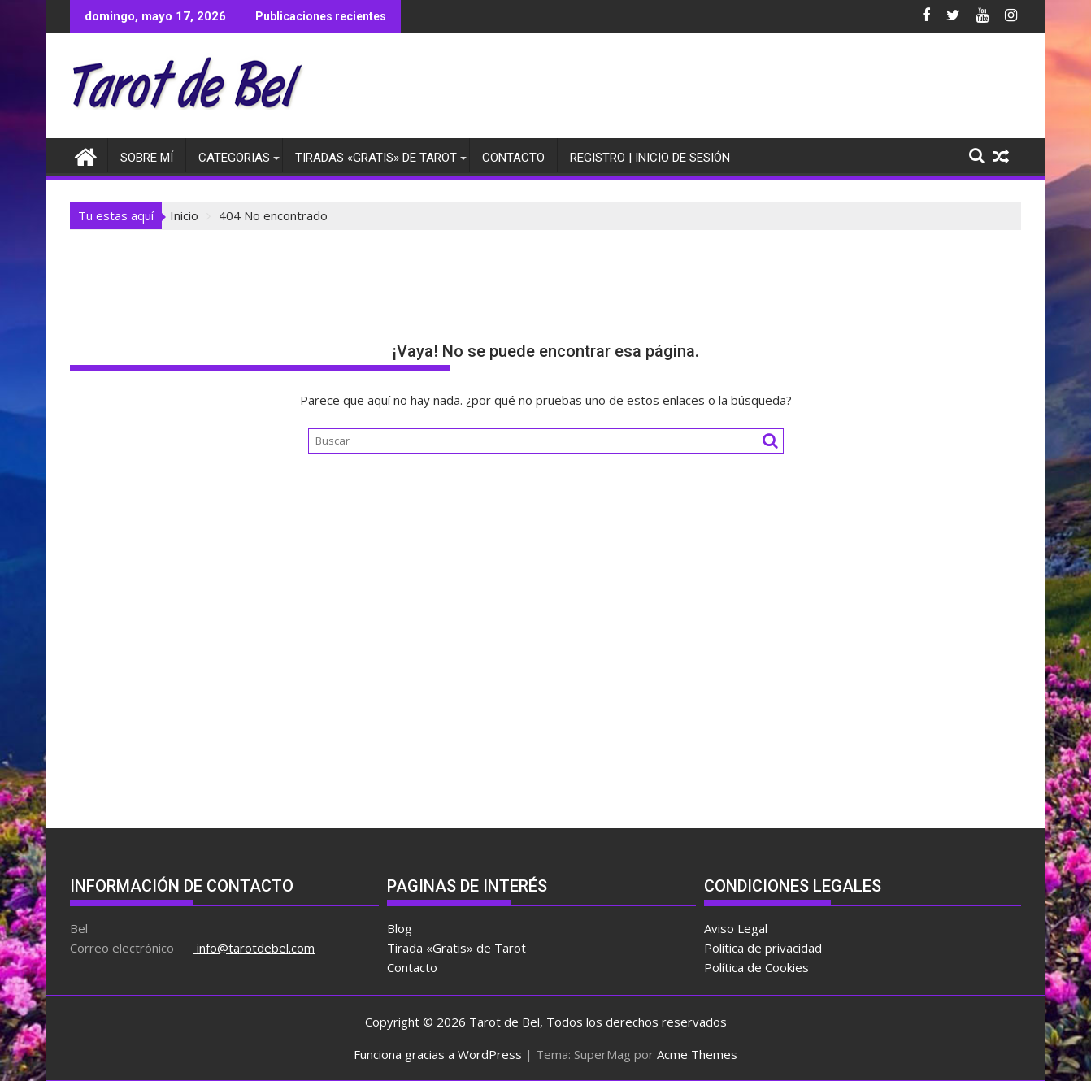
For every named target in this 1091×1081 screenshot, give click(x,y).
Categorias (234, 157)
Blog (399, 928)
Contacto (513, 157)
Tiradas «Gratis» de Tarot (376, 157)
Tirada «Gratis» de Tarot (456, 948)
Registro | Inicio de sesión (650, 157)
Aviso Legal (735, 928)
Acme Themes (697, 1054)
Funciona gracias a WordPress (438, 1054)
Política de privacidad (763, 948)
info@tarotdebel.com (254, 948)
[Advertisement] (725, 89)
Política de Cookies (756, 967)
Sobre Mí (146, 157)
